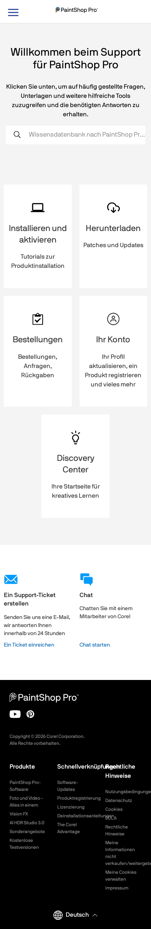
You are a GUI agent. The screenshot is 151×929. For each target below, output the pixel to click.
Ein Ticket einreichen (29, 645)
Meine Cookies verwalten (120, 875)
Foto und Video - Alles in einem (26, 801)
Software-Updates (67, 786)
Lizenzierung (71, 807)
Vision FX (19, 814)
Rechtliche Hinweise (116, 830)
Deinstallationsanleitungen (75, 815)
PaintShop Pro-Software (25, 786)
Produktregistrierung (75, 798)
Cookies (114, 809)
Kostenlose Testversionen (24, 844)
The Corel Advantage (68, 828)
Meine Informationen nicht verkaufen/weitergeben (123, 853)
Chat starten (95, 645)
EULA (110, 818)
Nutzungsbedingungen (123, 791)
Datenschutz (118, 800)
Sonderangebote (27, 831)
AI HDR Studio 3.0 (27, 822)
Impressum (116, 888)
